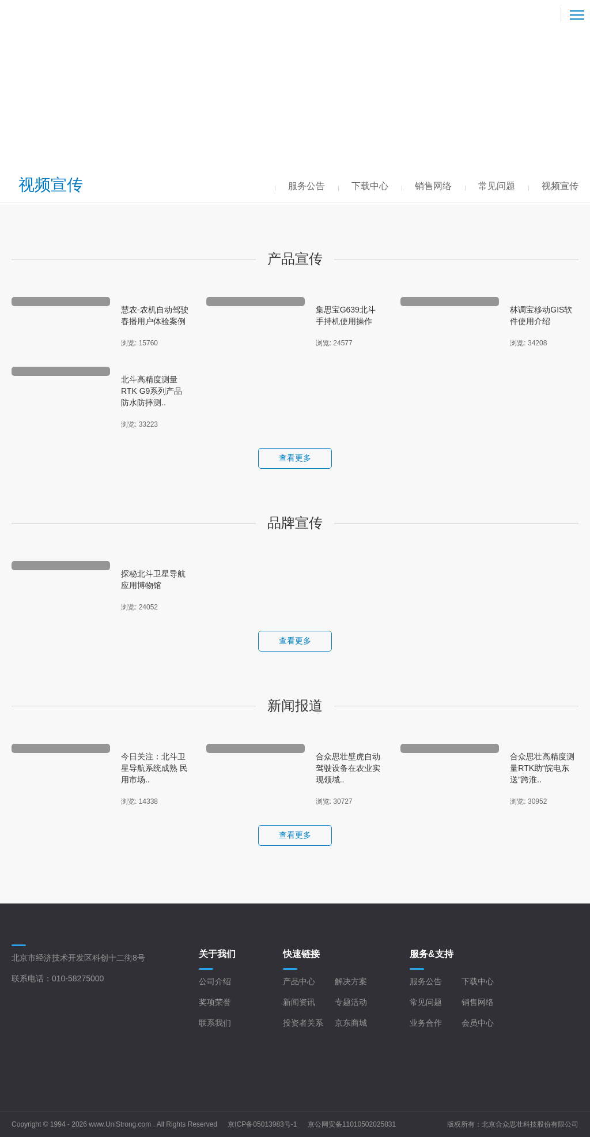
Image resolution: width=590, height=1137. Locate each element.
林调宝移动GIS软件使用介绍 (541, 315)
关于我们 (217, 954)
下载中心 (478, 981)
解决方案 (351, 981)
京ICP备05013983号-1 (262, 1124)
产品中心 (299, 981)
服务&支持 (431, 954)
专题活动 (351, 1002)
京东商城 (351, 1022)
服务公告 (426, 981)
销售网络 (478, 1002)
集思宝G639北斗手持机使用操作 (346, 315)
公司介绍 (215, 981)
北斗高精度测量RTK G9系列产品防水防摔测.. (151, 391)
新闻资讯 (299, 1002)
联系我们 (215, 1022)
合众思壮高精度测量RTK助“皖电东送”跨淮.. (542, 768)
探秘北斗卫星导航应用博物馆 (153, 579)
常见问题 (426, 1002)
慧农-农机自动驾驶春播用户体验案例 (154, 315)
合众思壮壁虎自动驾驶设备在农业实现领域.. (348, 768)
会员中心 (478, 1022)
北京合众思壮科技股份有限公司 (530, 1124)
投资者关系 (303, 1022)
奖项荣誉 (215, 1002)
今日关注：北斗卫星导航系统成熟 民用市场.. (154, 768)
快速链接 (301, 954)
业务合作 (426, 1022)
